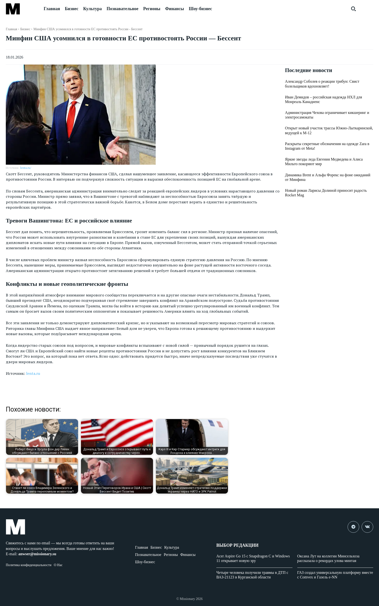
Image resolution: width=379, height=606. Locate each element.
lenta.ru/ (25, 168)
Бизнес (25, 29)
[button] (353, 8)
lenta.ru (33, 373)
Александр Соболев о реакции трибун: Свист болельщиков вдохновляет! (322, 84)
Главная (11, 29)
